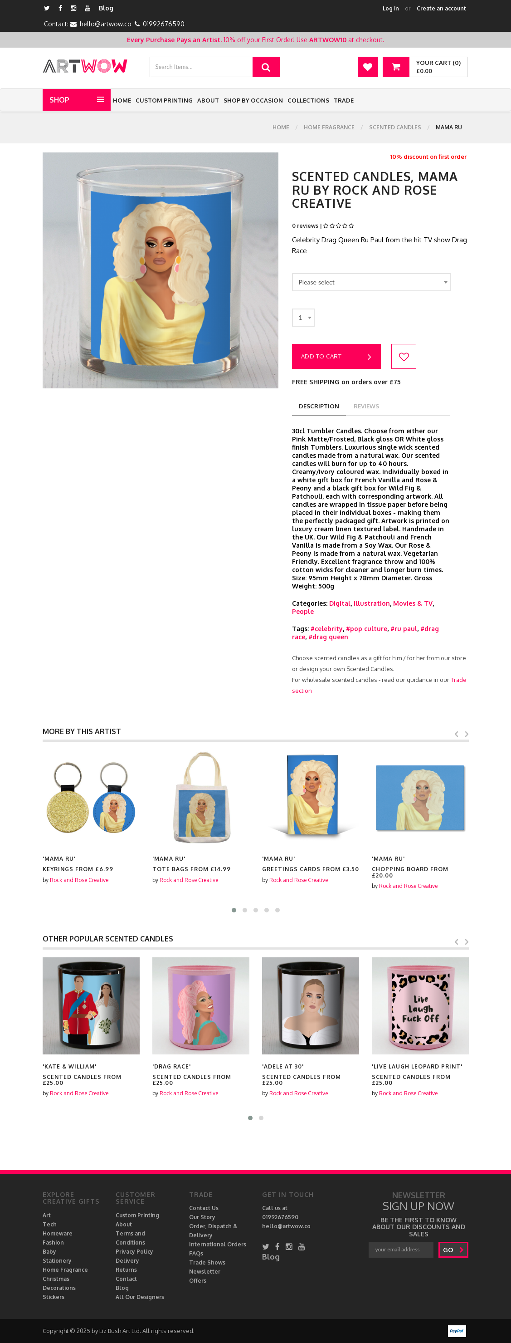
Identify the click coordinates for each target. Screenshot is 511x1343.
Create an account (441, 8)
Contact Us (204, 1208)
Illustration (372, 603)
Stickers (53, 1297)
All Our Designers (140, 1297)
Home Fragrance (329, 127)
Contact (126, 1278)
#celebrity (327, 628)
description (319, 406)
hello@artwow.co (105, 24)
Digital (339, 603)
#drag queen (328, 637)
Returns (126, 1269)
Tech (50, 1224)
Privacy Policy (134, 1251)
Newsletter (204, 1271)
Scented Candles (395, 127)
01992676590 (164, 24)
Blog (106, 8)
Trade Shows (207, 1262)
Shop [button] (59, 99)
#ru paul (403, 628)
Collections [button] (308, 100)
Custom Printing (164, 100)
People (303, 611)
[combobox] (371, 282)
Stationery (57, 1260)
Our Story (202, 1217)
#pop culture (366, 628)
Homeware (58, 1233)
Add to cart (336, 357)
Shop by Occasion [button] (253, 100)
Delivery (127, 1260)
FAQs (196, 1253)
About (208, 100)
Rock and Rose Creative (79, 880)
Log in (391, 8)
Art (47, 1215)
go (453, 1250)
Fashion (53, 1242)
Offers (197, 1280)
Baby (49, 1251)
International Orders (217, 1244)
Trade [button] (344, 100)
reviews (366, 406)
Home (122, 100)
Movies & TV (413, 603)
